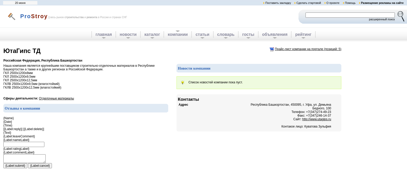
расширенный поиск (382, 19)
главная (104, 34)
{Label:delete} (33, 129)
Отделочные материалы (56, 98)
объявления (275, 34)
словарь (226, 34)
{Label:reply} (13, 129)
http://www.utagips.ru (316, 119)
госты (248, 34)
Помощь (350, 2)
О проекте (332, 2)
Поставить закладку (278, 2)
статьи (202, 34)
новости (128, 34)
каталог (152, 34)
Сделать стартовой (308, 2)
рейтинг (303, 34)
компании (178, 34)
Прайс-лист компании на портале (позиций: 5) (308, 49)
